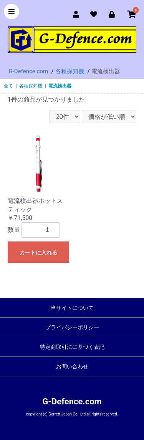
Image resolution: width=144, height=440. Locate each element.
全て (8, 86)
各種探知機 (30, 86)
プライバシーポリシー (72, 327)
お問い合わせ (72, 366)
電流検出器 (59, 86)
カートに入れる (38, 253)
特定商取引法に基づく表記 (72, 347)
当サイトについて (72, 308)
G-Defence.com (71, 401)
